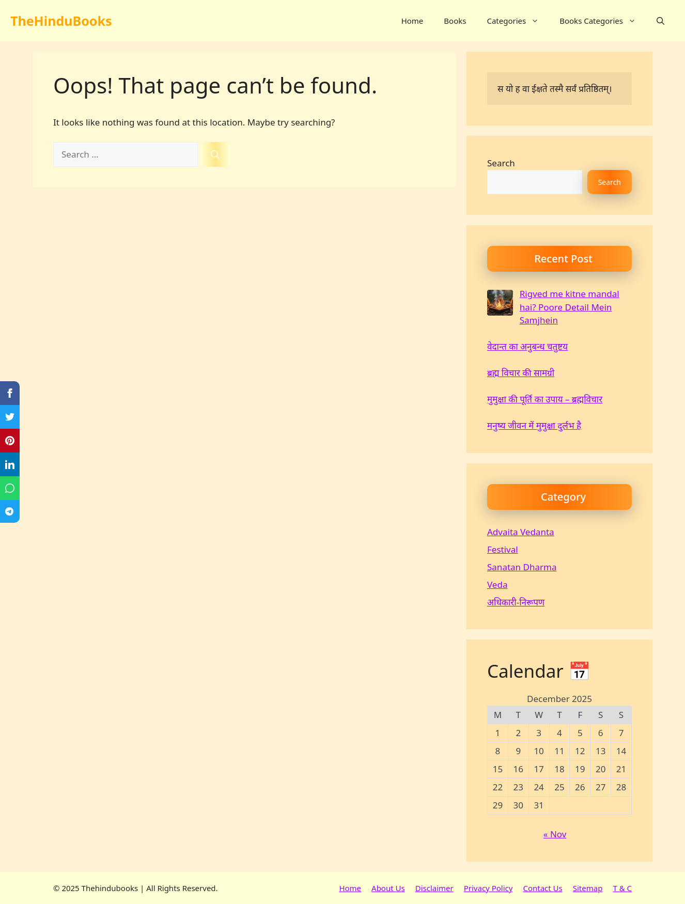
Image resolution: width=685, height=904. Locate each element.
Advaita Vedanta (520, 532)
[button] (660, 20)
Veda (497, 584)
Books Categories (602, 20)
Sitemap (588, 888)
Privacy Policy (488, 888)
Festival (502, 549)
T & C (622, 888)
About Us (388, 888)
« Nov (555, 834)
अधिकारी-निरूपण (515, 602)
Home (412, 20)
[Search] (215, 154)
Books (455, 20)
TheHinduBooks (61, 20)
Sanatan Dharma (521, 567)
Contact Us (542, 888)
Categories (518, 20)
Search (501, 163)
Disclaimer (434, 888)
